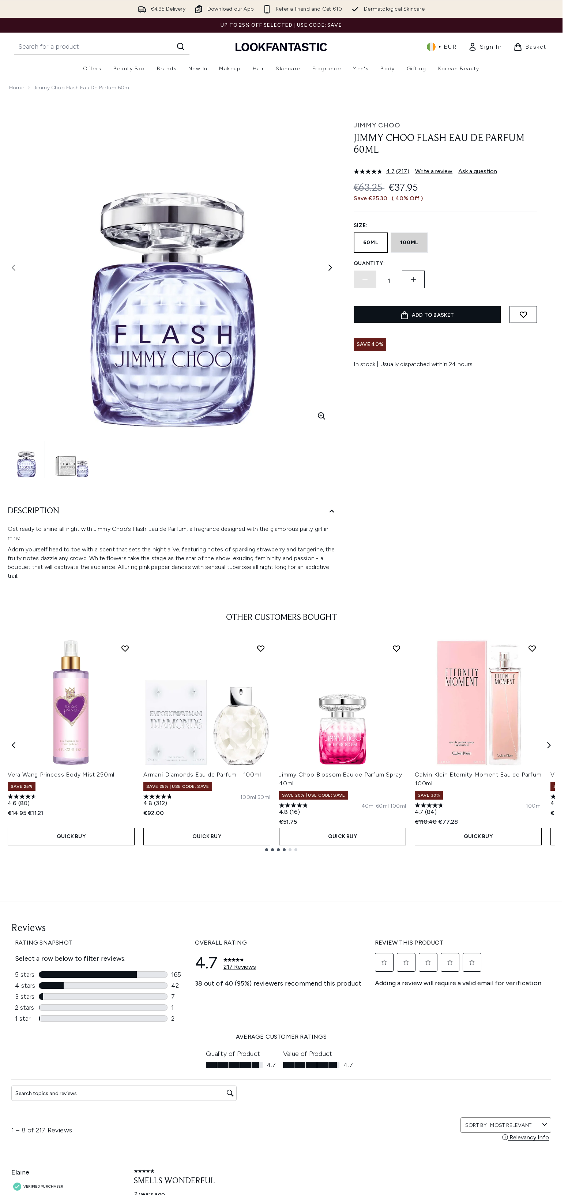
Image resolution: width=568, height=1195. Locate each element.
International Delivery (156, 1120)
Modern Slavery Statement (269, 1102)
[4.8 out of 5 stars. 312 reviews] (158, 801)
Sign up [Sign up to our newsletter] (252, 1007)
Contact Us (144, 1128)
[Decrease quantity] (365, 279)
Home (16, 88)
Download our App (154, 1085)
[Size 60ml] (382, 806)
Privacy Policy (253, 1085)
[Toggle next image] (330, 267)
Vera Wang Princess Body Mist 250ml (61, 774)
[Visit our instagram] (450, 1007)
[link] (485, 47)
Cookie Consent (30, 1106)
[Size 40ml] (368, 806)
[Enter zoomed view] (321, 416)
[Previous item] (13, 745)
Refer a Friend (360, 1120)
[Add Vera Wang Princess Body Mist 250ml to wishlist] (125, 648)
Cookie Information (260, 1093)
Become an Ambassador (373, 1137)
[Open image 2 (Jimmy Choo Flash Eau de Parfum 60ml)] (72, 459)
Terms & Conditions (261, 1076)
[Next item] (549, 745)
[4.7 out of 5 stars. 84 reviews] (430, 810)
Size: (361, 225)
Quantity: (369, 263)
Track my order (149, 1137)
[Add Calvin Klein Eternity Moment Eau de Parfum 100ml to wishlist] (532, 648)
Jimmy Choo (377, 125)
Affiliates (353, 1102)
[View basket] (530, 47)
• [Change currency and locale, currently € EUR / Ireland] (441, 46)
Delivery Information (155, 1111)
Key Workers (358, 1128)
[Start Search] (180, 46)
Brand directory (362, 1085)
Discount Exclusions (155, 1093)
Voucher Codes (362, 1093)
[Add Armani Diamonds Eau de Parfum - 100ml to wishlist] (261, 648)
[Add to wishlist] (523, 314)
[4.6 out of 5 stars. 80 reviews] (23, 801)
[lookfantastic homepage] (281, 46)
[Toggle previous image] (13, 267)
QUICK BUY (71, 836)
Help (136, 1076)
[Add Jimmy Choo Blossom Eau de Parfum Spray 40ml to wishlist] (396, 648)
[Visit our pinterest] (485, 1007)
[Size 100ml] (248, 797)
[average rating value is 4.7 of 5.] (375, 171)
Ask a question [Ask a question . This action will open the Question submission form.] (477, 171)
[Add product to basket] (427, 314)
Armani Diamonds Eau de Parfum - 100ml (202, 774)
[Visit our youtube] (468, 1007)
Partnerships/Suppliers (370, 1111)
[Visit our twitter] (433, 1007)
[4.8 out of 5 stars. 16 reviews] (294, 810)
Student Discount (364, 1146)
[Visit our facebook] (415, 1007)
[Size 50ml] (263, 797)
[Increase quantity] (413, 279)
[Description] (172, 511)
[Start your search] (101, 46)
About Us (354, 1076)
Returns (140, 1102)
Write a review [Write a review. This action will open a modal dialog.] (433, 171)
